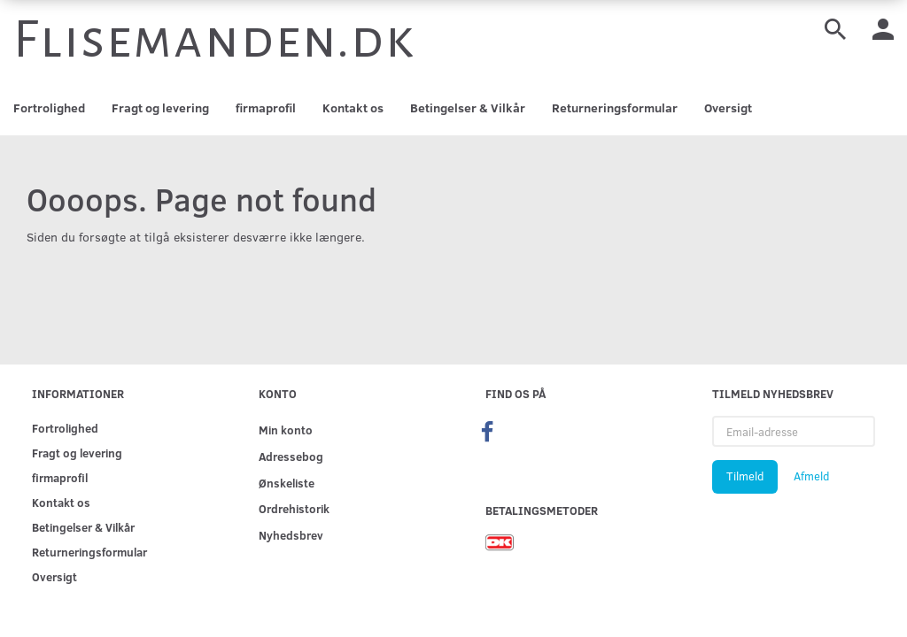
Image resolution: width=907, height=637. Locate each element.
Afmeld (811, 476)
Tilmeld (745, 476)
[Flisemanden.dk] (214, 40)
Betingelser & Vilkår (467, 107)
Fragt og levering (160, 107)
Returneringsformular (615, 107)
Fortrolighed (49, 107)
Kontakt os (353, 107)
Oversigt (728, 107)
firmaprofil (266, 107)
